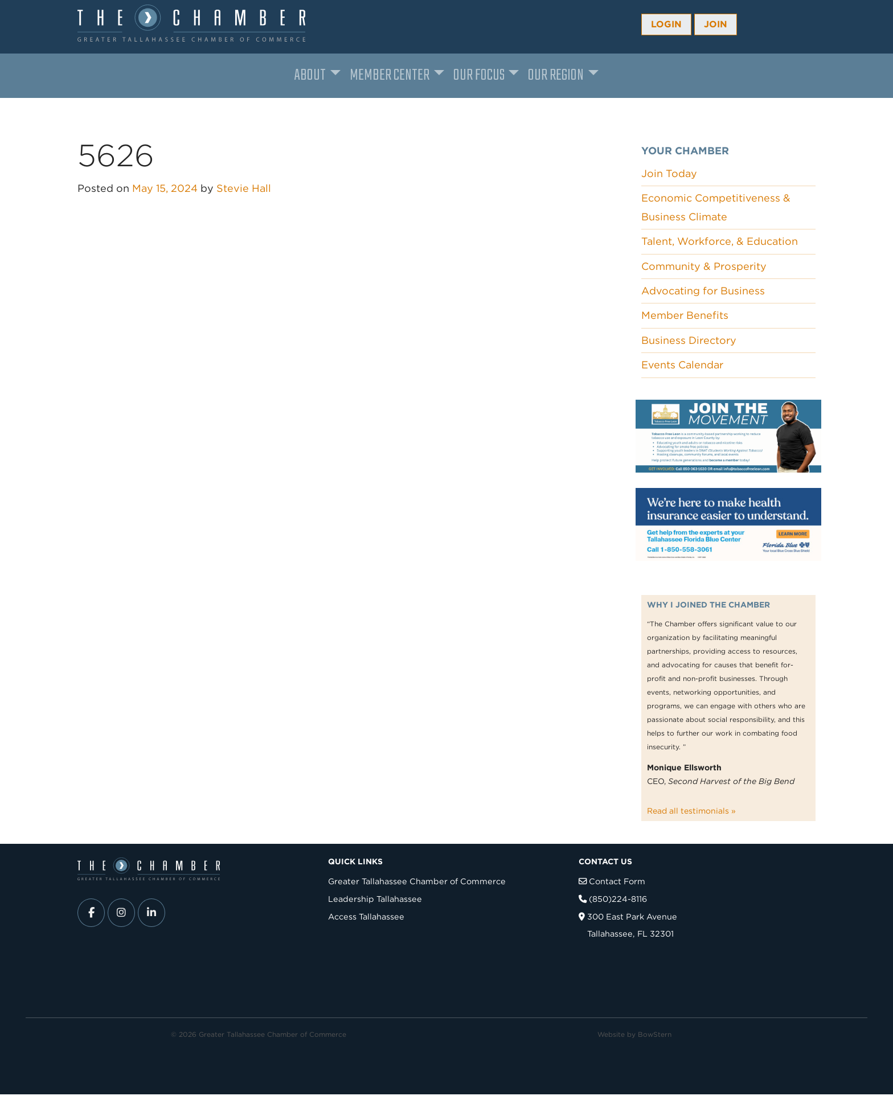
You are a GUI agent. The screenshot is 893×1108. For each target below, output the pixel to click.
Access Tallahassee (366, 916)
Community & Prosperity (704, 266)
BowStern (654, 1034)
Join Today (669, 173)
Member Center (389, 75)
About (310, 75)
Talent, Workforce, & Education (719, 241)
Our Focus (479, 75)
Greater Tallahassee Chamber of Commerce (417, 881)
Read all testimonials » (691, 810)
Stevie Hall (243, 188)
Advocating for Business (703, 291)
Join (715, 24)
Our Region (556, 75)
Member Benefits (684, 315)
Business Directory (688, 340)
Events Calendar (682, 365)
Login (666, 24)
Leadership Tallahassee (375, 899)
